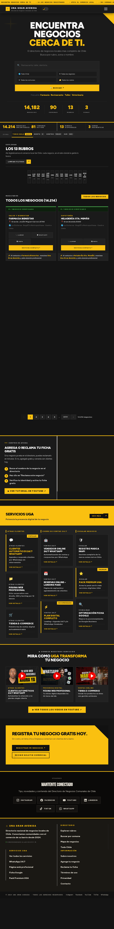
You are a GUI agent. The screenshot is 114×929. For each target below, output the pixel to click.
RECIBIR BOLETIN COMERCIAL (31, 786)
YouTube (69, 831)
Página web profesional (21, 898)
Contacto (66, 914)
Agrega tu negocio (70, 892)
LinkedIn (90, 831)
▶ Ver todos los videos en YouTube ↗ (57, 740)
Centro (67, 134)
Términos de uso (69, 903)
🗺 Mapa (20, 272)
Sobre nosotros (68, 887)
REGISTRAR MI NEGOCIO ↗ (31, 778)
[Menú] (105, 9)
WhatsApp (66, 839)
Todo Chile (24, 134)
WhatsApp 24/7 (17, 892)
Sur (86, 134)
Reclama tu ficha (69, 898)
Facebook (47, 831)
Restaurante (57, 95)
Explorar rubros (68, 861)
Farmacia (44, 95)
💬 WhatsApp (42, 265)
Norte (47, 134)
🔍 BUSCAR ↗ (57, 88)
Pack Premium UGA (19, 909)
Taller (68, 95)
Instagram (24, 831)
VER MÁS (96, 546)
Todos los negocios (94, 227)
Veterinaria (77, 95)
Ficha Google (16, 903)
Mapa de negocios (70, 872)
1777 (65, 447)
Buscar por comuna (70, 867)
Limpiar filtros (16, 162)
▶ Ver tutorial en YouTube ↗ (27, 521)
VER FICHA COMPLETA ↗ (31, 278)
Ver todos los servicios (20, 887)
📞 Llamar (19, 265)
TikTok (45, 839)
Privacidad (66, 909)
